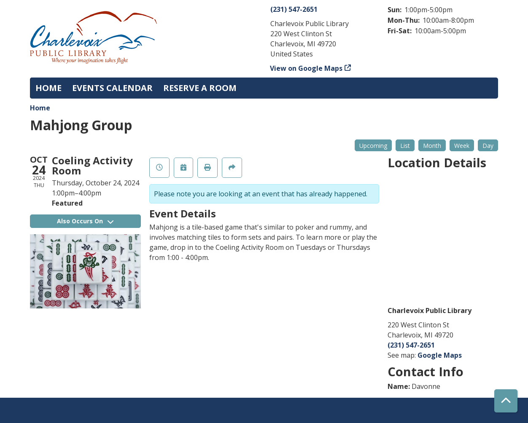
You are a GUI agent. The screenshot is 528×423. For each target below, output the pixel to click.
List (405, 146)
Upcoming (373, 146)
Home (48, 88)
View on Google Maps (306, 68)
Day (487, 146)
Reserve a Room (200, 88)
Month (432, 146)
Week (461, 146)
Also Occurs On (85, 221)
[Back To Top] (505, 400)
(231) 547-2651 (294, 9)
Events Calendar (112, 88)
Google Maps (440, 355)
